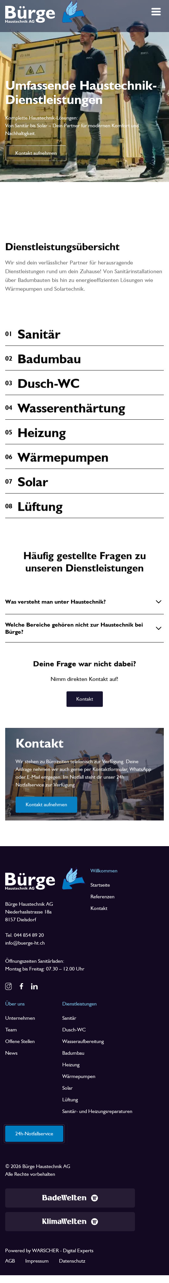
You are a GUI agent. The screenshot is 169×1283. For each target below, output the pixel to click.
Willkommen (104, 871)
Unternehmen (20, 1018)
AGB (10, 1261)
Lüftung (70, 1099)
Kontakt (99, 908)
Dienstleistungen (79, 1004)
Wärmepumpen (78, 1076)
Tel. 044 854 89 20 (24, 935)
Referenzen (103, 896)
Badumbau (73, 1053)
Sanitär (69, 1018)
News (11, 1053)
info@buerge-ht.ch (25, 943)
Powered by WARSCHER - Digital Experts (49, 1250)
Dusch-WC (74, 1030)
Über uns (15, 1004)
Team (11, 1030)
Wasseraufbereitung (83, 1041)
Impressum (37, 1261)
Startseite (100, 885)
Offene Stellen (20, 1041)
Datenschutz (72, 1261)
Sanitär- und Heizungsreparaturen (97, 1111)
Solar (67, 1088)
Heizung (70, 1065)
